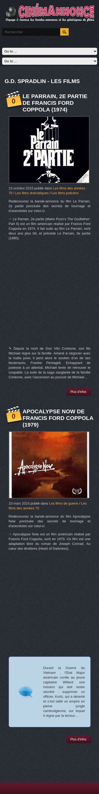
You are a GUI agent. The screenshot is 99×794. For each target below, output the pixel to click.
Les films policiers (65, 193)
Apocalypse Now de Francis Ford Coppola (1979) (58, 418)
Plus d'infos (78, 392)
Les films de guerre (63, 503)
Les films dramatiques (32, 193)
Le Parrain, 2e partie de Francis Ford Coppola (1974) (55, 102)
